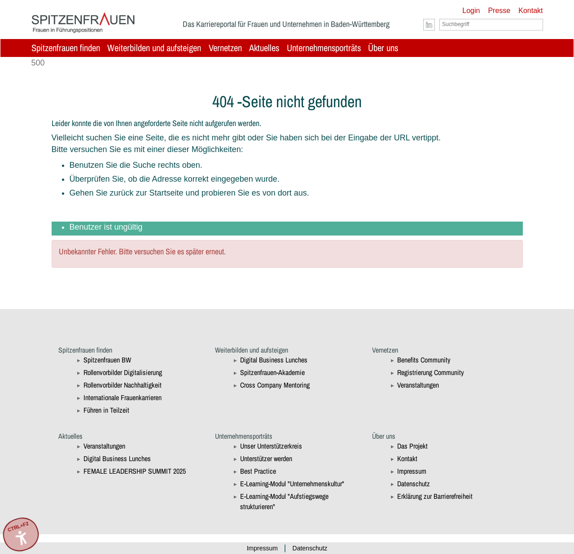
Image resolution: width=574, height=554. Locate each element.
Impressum (411, 471)
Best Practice (258, 471)
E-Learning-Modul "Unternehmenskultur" (292, 484)
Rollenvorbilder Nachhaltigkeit (122, 385)
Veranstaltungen (418, 385)
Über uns (383, 48)
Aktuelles (264, 48)
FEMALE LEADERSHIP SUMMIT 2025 (134, 471)
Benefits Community (424, 360)
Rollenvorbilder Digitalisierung (122, 372)
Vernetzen (225, 48)
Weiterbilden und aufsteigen (154, 48)
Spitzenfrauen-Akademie (272, 372)
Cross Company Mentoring (275, 385)
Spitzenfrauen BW (107, 360)
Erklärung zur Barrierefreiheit (435, 496)
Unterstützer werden (266, 458)
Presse (499, 10)
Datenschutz (413, 484)
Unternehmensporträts (324, 48)
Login (471, 10)
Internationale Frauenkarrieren (122, 397)
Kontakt (530, 10)
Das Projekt (412, 446)
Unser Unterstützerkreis (271, 446)
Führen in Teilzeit (106, 410)
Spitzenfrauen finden (65, 48)
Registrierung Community (430, 372)
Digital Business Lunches (273, 360)
